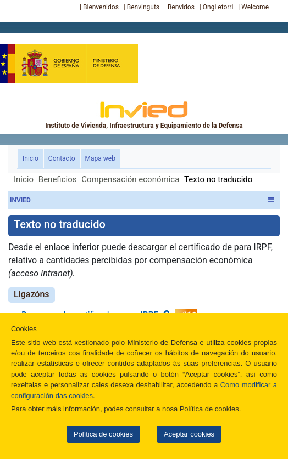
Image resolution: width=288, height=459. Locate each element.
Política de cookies (103, 434)
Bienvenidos (101, 7)
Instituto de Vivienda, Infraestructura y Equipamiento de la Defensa (143, 114)
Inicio (33, 157)
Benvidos (181, 7)
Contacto (61, 158)
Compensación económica (130, 179)
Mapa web (100, 158)
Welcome (255, 7)
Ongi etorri (218, 7)
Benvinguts (143, 7)
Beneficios (57, 179)
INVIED (142, 200)
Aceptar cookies (189, 434)
